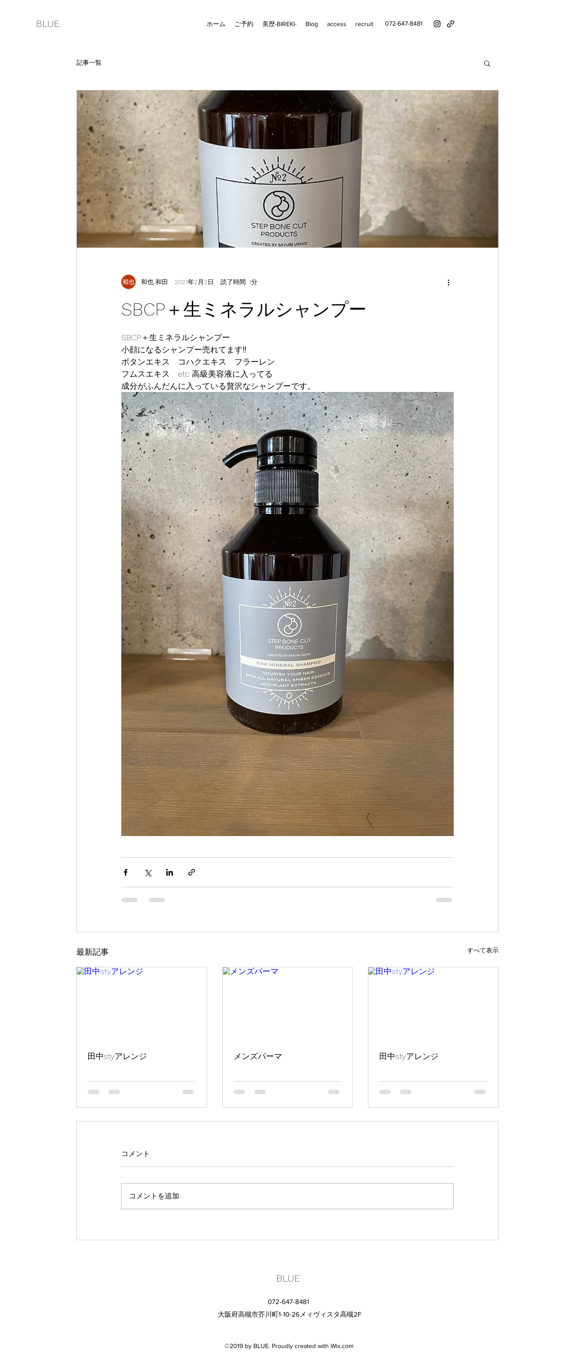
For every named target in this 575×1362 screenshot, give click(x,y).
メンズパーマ (258, 1056)
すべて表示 (483, 950)
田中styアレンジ (117, 1056)
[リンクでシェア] (191, 872)
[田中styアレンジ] (142, 1003)
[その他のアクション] (448, 281)
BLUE (48, 23)
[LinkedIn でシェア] (169, 872)
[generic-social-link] (450, 23)
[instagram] (437, 23)
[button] (487, 63)
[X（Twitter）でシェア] (147, 872)
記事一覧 (89, 62)
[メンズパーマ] (288, 1003)
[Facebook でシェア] (125, 872)
